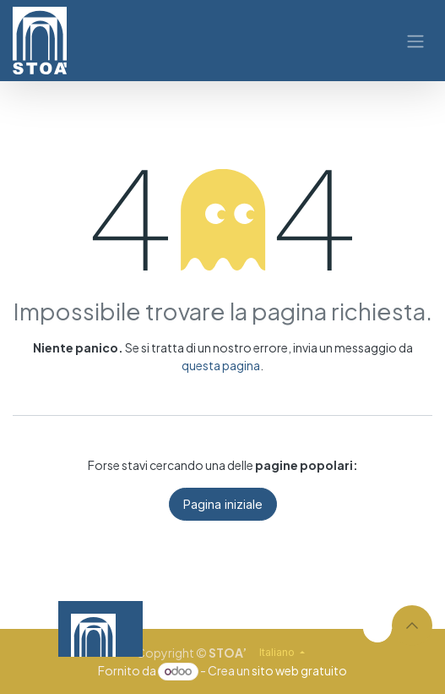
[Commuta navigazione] (415, 40)
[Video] (275, 629)
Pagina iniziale (223, 504)
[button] (412, 625)
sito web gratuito (299, 670)
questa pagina (221, 365)
